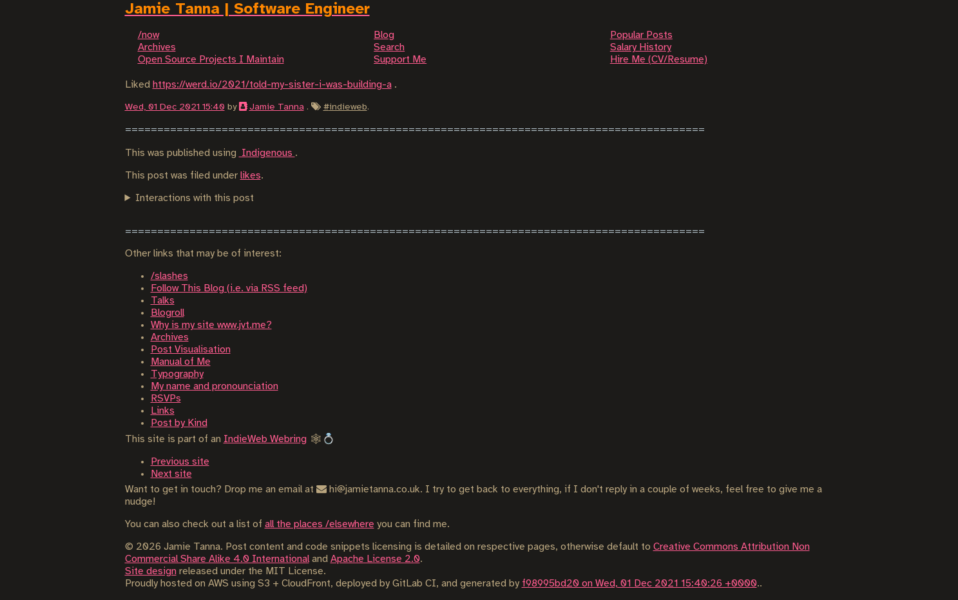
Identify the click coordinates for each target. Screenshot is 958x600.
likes (250, 175)
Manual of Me (181, 361)
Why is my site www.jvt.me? (211, 325)
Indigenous (267, 153)
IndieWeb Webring (265, 439)
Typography (177, 374)
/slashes (169, 276)
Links (163, 410)
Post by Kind (179, 423)
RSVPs (166, 398)
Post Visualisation (191, 349)
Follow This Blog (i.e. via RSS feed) (229, 288)
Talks (163, 300)
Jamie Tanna (276, 107)
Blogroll (167, 312)
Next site (171, 474)
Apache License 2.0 (375, 559)
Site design (151, 571)
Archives (170, 337)
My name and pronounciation (214, 386)
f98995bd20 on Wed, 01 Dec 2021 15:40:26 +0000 (639, 583)
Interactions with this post (194, 198)
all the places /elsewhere (319, 524)
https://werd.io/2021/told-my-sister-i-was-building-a (272, 84)
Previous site (180, 461)
